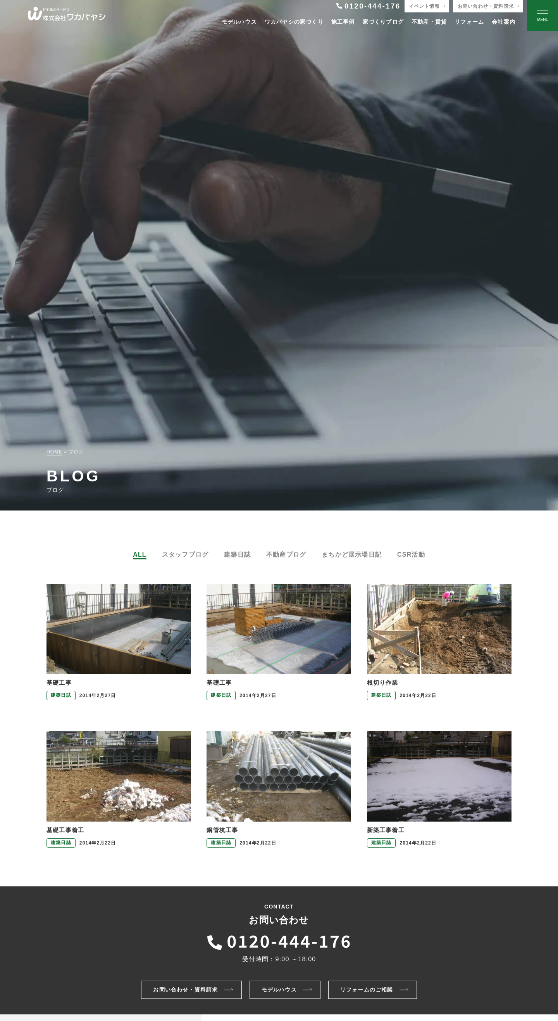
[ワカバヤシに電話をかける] (279, 940)
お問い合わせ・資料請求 (486, 6)
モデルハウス (239, 22)
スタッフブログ (185, 554)
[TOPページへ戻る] (66, 16)
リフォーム (469, 22)
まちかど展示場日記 (352, 554)
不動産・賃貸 (429, 22)
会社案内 (503, 22)
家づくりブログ (383, 22)
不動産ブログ (286, 554)
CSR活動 (411, 554)
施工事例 (343, 22)
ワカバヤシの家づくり (294, 22)
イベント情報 (424, 6)
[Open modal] (542, 15)
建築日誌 (237, 554)
